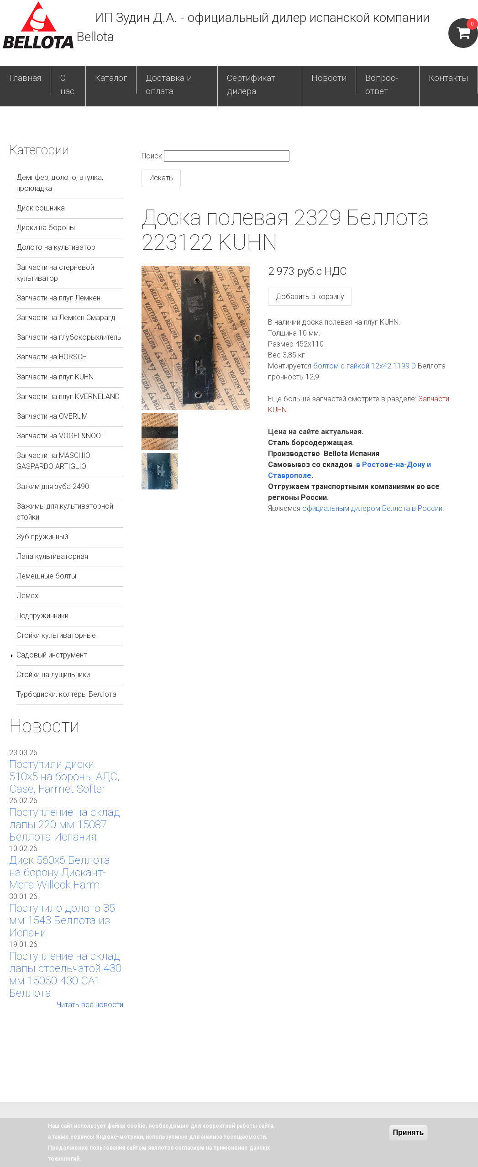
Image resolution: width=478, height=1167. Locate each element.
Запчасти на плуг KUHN (55, 377)
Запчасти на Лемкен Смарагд (66, 317)
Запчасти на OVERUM (52, 416)
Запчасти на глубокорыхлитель (68, 337)
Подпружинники (42, 615)
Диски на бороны (45, 227)
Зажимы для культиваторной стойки (64, 511)
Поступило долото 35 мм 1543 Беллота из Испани (62, 920)
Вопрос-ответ (381, 84)
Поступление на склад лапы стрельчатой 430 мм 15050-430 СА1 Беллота (65, 974)
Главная (25, 78)
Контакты (448, 78)
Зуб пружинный (42, 536)
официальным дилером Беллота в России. (373, 508)
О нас (67, 84)
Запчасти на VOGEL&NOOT (60, 435)
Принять (408, 1132)
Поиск (152, 156)
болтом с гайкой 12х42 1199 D (364, 366)
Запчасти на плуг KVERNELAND (68, 396)
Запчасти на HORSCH (51, 356)
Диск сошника (40, 208)
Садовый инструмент (51, 655)
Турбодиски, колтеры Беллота (66, 694)
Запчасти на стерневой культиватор (55, 273)
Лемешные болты (46, 576)
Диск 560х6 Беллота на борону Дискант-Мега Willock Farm (59, 872)
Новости (329, 78)
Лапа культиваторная (52, 556)
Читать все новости (90, 1004)
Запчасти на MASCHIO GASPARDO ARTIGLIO (53, 461)
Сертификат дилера (251, 84)
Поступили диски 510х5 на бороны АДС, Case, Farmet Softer (64, 776)
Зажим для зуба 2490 (52, 486)
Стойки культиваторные (56, 635)
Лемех (27, 595)
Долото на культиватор (55, 247)
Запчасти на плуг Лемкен (58, 298)
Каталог (111, 78)
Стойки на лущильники (53, 674)
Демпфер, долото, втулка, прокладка (59, 183)
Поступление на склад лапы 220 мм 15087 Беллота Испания (64, 824)
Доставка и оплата (169, 84)
